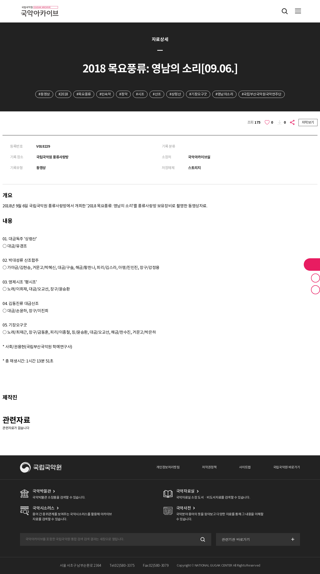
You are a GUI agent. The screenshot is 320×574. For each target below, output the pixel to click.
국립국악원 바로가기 (286, 467)
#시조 (140, 94)
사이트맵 (244, 467)
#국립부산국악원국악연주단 (262, 94)
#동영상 (44, 94)
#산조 (157, 94)
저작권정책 (209, 467)
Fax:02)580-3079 (156, 565)
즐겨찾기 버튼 (315, 278)
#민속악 (105, 94)
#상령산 (175, 94)
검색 (202, 539)
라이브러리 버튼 (312, 264)
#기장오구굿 (198, 94)
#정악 (123, 94)
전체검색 (285, 11)
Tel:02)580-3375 (122, 565)
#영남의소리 (224, 94)
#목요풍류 (83, 94)
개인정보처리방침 (168, 467)
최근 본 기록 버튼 (315, 289)
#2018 (63, 94)
